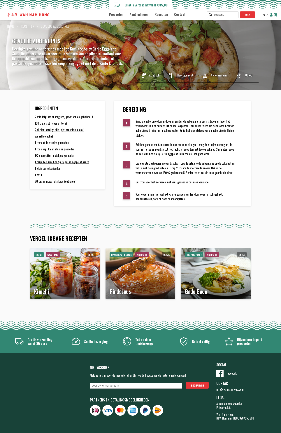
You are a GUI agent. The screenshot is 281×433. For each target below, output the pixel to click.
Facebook (231, 373)
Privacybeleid (223, 407)
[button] (265, 15)
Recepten (27, 26)
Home (10, 26)
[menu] (147, 14)
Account (271, 15)
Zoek (247, 15)
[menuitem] (116, 14)
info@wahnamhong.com (230, 389)
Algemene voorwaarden (229, 403)
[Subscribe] (197, 385)
